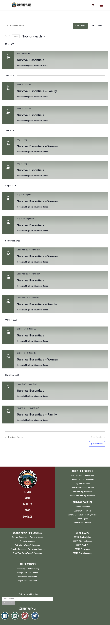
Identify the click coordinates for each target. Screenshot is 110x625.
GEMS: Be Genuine (82, 549)
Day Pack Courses (82, 483)
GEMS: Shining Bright (82, 537)
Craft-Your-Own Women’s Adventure (27, 553)
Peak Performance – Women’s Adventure (28, 549)
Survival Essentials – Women (37, 146)
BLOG (27, 510)
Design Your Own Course (27, 573)
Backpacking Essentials (82, 491)
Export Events (97, 444)
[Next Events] (9, 36)
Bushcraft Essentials (82, 511)
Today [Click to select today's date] (16, 36)
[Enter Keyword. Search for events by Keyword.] (39, 26)
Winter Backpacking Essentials (82, 495)
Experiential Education (27, 581)
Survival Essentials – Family (37, 91)
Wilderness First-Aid (82, 523)
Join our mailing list (28, 594)
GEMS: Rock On (82, 545)
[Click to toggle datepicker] (33, 36)
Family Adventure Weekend (82, 475)
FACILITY (27, 504)
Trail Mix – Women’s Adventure (27, 545)
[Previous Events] (6, 36)
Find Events (80, 26)
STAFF (27, 498)
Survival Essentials (30, 60)
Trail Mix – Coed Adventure (82, 479)
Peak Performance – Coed (83, 487)
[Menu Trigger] (101, 5)
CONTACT (27, 516)
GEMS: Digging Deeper (82, 541)
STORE (27, 491)
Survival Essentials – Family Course (82, 515)
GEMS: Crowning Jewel (82, 553)
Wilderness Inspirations (27, 577)
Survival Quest (82, 519)
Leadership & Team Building (27, 568)
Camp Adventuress (27, 541)
